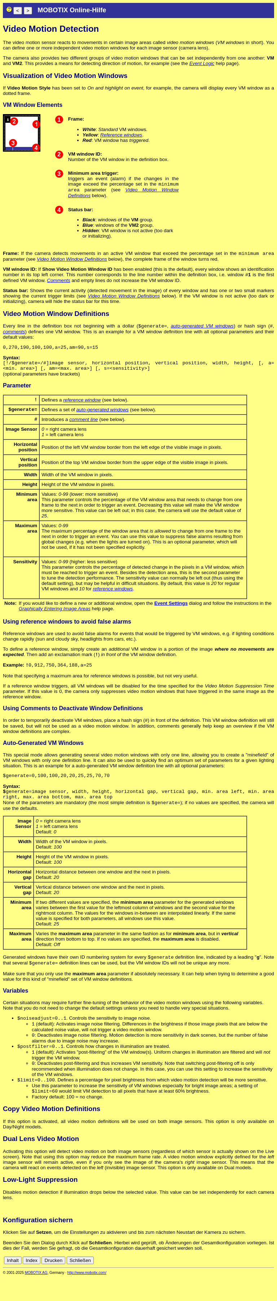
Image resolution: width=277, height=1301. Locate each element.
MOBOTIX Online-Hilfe (72, 10)
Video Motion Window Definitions (72, 261)
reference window (82, 407)
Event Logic (202, 63)
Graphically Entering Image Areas (55, 618)
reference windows (113, 599)
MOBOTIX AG (36, 1296)
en (270, 1284)
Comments (58, 283)
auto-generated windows (102, 418)
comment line (83, 429)
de (262, 1284)
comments (14, 335)
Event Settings (171, 613)
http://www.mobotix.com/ (86, 1296)
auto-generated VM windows (202, 329)
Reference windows (121, 135)
